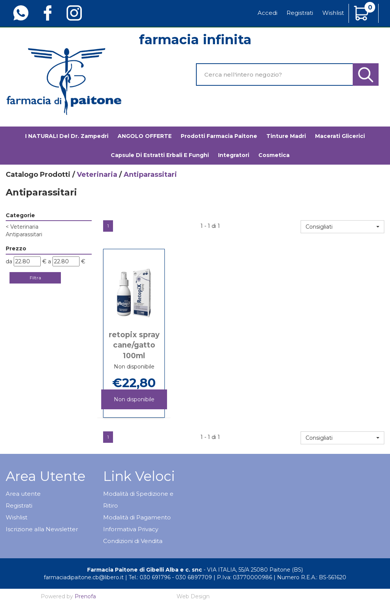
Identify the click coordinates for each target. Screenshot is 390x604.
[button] (342, 226)
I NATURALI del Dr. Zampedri (66, 136)
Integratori (233, 155)
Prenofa (85, 596)
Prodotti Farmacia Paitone (219, 136)
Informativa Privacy (130, 529)
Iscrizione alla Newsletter (42, 529)
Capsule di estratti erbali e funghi (160, 155)
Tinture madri (286, 136)
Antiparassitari (24, 234)
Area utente (23, 493)
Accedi (267, 12)
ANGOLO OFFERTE (145, 136)
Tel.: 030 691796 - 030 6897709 (170, 577)
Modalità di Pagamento (137, 517)
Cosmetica (274, 155)
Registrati (300, 12)
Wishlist (333, 12)
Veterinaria (97, 174)
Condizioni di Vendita (132, 541)
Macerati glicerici (340, 136)
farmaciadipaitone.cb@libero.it (84, 577)
